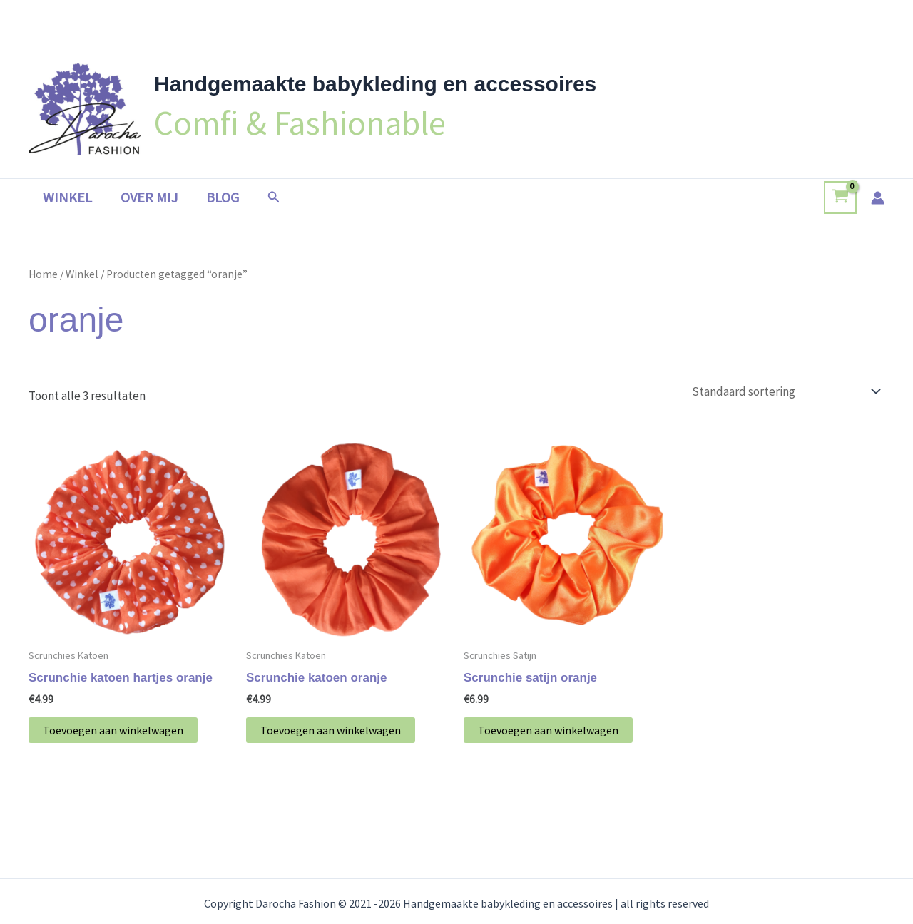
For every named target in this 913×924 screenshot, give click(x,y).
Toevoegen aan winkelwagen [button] (113, 730)
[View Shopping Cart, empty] (840, 197)
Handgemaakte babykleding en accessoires (375, 84)
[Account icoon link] (877, 198)
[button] (273, 197)
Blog (222, 197)
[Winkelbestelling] (784, 392)
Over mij (149, 197)
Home (43, 274)
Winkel (67, 197)
